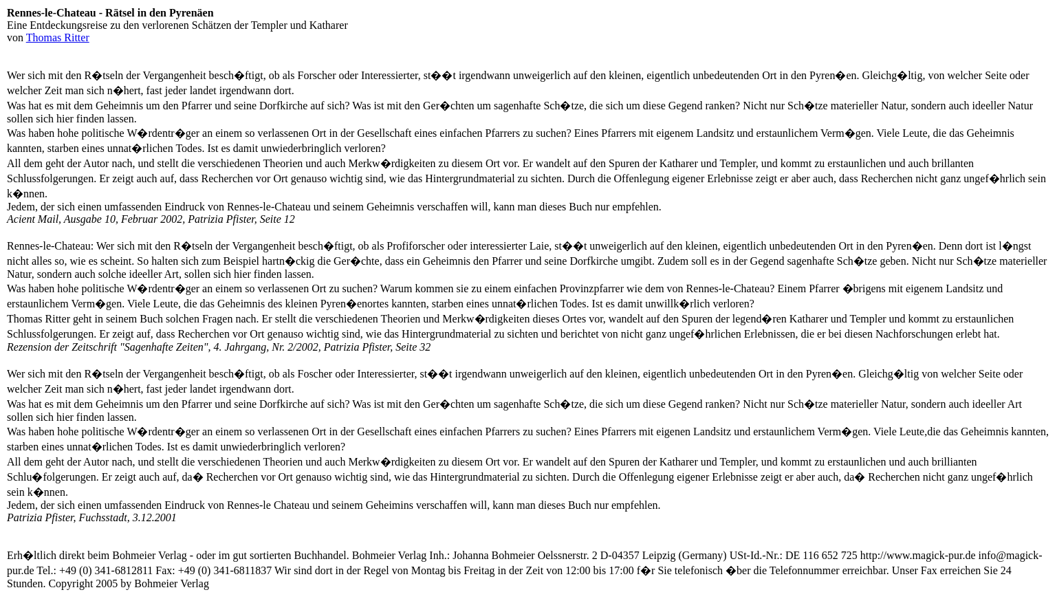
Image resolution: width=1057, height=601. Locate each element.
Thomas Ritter (57, 37)
